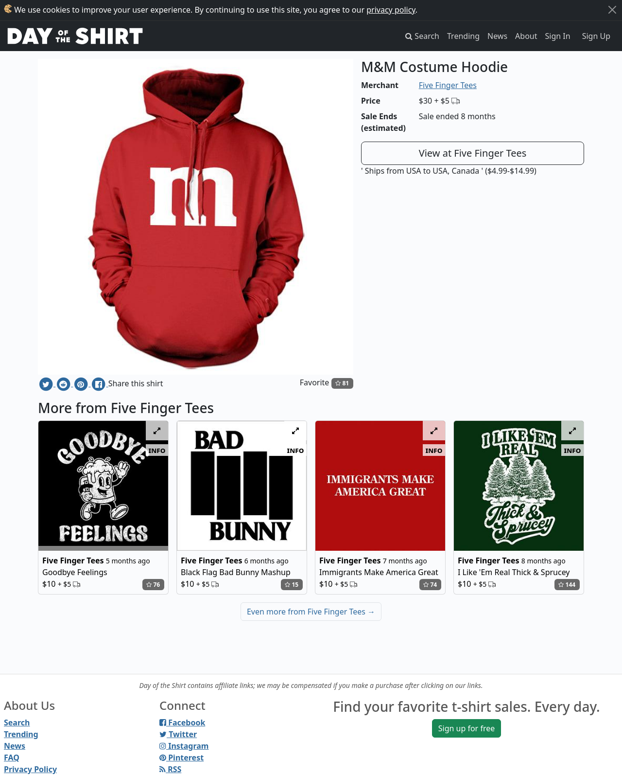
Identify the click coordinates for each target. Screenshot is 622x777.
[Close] (612, 10)
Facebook (182, 722)
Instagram (183, 746)
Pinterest (181, 757)
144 (566, 584)
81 (342, 383)
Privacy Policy (30, 769)
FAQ (11, 757)
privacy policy (390, 9)
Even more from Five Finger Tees (311, 611)
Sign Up (596, 36)
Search (17, 722)
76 (153, 584)
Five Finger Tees (448, 85)
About (526, 36)
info (157, 450)
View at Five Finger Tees (473, 153)
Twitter (178, 734)
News (497, 36)
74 (430, 584)
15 (291, 584)
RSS (170, 769)
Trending (463, 36)
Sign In (557, 36)
